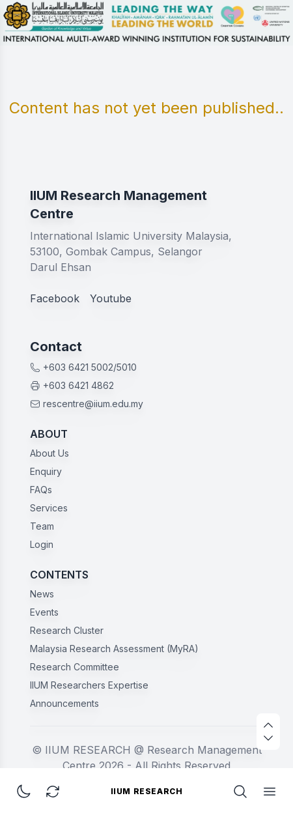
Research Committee (74, 666)
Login (41, 544)
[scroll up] (268, 725)
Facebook (54, 298)
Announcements (64, 703)
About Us (49, 453)
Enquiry (46, 471)
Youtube (111, 298)
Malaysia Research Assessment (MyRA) (114, 648)
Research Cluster (67, 630)
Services (49, 507)
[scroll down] (268, 738)
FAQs (41, 489)
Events (44, 612)
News (42, 593)
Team (42, 526)
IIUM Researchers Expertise (89, 685)
